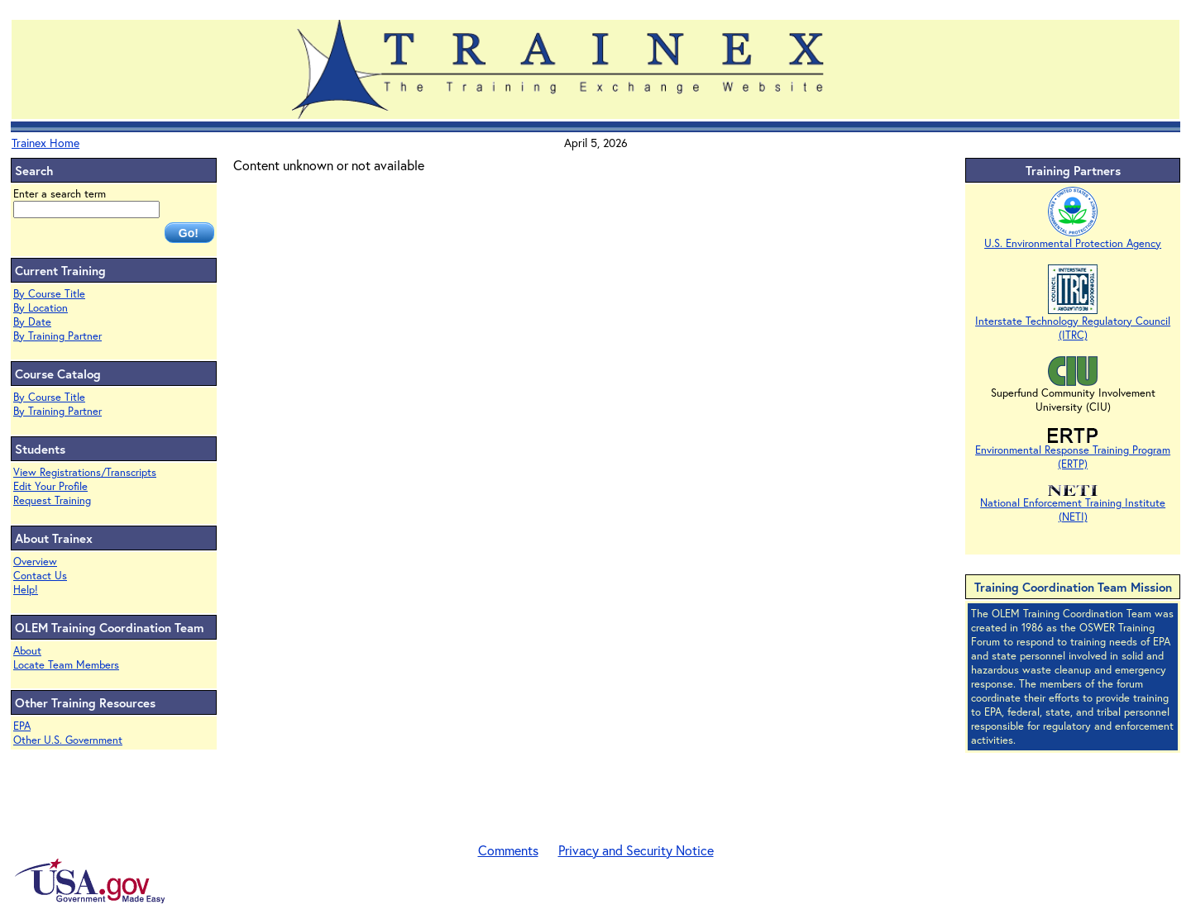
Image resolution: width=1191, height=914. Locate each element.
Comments (508, 850)
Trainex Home (45, 142)
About (27, 651)
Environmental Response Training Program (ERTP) (1072, 451)
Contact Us (40, 576)
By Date (32, 322)
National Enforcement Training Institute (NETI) (1072, 504)
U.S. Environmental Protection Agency (1072, 238)
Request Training (52, 500)
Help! (25, 590)
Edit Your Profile (50, 486)
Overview (35, 562)
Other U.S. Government (67, 740)
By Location (40, 308)
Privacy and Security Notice (636, 850)
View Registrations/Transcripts (84, 472)
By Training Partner (57, 336)
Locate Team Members (66, 665)
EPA (22, 726)
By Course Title (49, 294)
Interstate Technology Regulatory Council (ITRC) (1072, 322)
